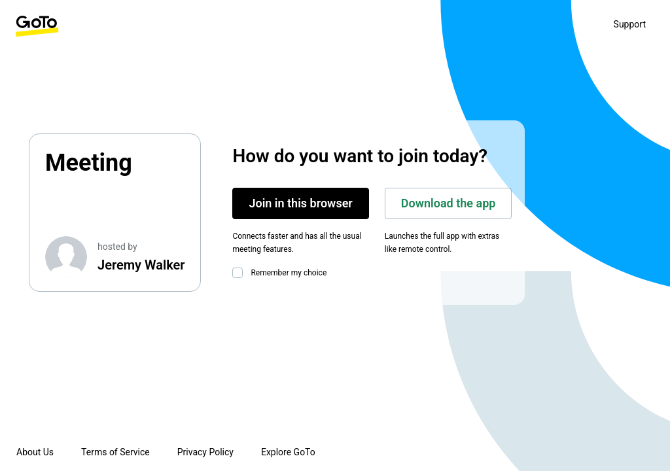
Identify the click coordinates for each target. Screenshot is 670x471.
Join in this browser (300, 203)
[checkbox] (240, 272)
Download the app (448, 203)
